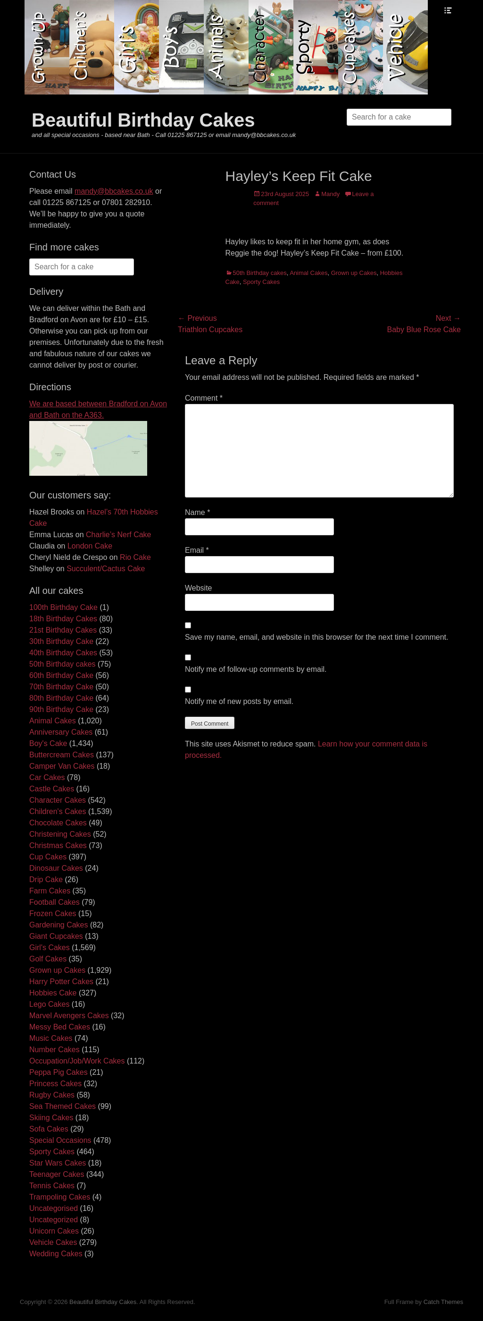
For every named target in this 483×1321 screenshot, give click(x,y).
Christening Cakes (60, 834)
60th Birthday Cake (61, 675)
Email (197, 550)
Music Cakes (51, 1038)
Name (197, 512)
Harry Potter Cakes (61, 982)
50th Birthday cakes (260, 272)
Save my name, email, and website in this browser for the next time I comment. (316, 637)
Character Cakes (57, 800)
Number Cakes (54, 1050)
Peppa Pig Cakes (58, 1072)
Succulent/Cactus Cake (106, 569)
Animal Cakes (308, 272)
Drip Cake (46, 879)
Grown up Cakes (354, 272)
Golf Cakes (48, 959)
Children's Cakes (57, 811)
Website (198, 588)
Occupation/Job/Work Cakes (77, 1061)
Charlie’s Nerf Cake (118, 535)
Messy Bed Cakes (59, 1027)
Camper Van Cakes (61, 766)
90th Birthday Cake (61, 709)
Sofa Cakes (48, 1129)
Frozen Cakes (52, 913)
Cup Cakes (48, 857)
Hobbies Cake (53, 993)
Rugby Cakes (52, 1095)
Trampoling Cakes (59, 1197)
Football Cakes (54, 902)
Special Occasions (60, 1140)
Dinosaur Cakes (56, 868)
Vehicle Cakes (53, 1242)
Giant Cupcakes (56, 936)
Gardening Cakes (58, 925)
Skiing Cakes (51, 1118)
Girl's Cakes (49, 948)
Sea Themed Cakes (62, 1106)
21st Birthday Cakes (63, 630)
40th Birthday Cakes (63, 653)
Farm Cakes (49, 891)
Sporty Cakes (261, 281)
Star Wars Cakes (57, 1163)
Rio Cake (135, 557)
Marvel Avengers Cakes (69, 1016)
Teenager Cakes (56, 1174)
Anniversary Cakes (60, 732)
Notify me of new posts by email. (239, 701)
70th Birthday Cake (61, 687)
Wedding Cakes (56, 1254)
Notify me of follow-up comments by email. (256, 669)
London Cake (89, 546)
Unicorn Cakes (54, 1231)
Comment (204, 398)
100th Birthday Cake (63, 607)
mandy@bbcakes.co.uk (114, 191)
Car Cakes (47, 777)
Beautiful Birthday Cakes (143, 120)
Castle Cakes (51, 789)
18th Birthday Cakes (63, 619)
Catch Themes (443, 1301)
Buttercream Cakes (61, 755)
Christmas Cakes (58, 845)
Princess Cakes (55, 1084)
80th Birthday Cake (61, 698)
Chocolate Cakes (58, 823)
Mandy (330, 193)
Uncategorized (53, 1220)
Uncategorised (53, 1208)
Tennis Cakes (52, 1186)
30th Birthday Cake (61, 641)
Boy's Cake (48, 743)
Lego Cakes (49, 1004)
